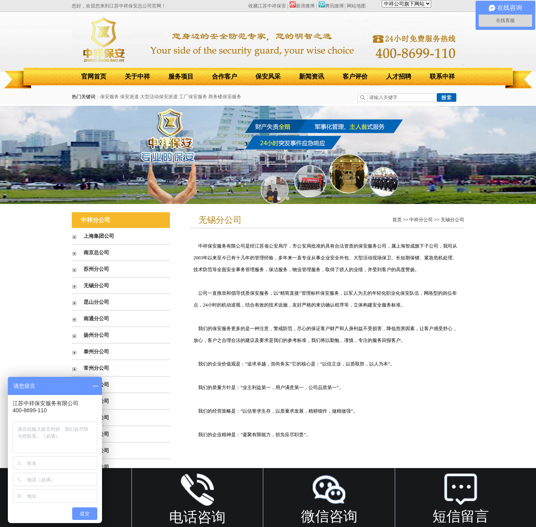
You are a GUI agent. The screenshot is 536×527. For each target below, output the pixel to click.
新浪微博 (302, 6)
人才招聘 (398, 76)
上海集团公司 (99, 236)
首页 (397, 219)
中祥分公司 (421, 219)
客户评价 (355, 76)
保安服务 (109, 96)
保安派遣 (129, 96)
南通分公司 (96, 318)
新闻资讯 (311, 76)
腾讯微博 (331, 6)
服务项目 (180, 76)
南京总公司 (96, 252)
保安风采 (268, 76)
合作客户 (224, 76)
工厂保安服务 (193, 96)
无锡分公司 (96, 285)
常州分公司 (96, 368)
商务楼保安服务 (224, 96)
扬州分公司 (96, 335)
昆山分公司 (96, 302)
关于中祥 (137, 76)
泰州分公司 (96, 351)
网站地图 (356, 6)
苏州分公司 (96, 269)
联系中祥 (442, 76)
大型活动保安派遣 (159, 96)
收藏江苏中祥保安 (267, 6)
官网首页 (93, 76)
